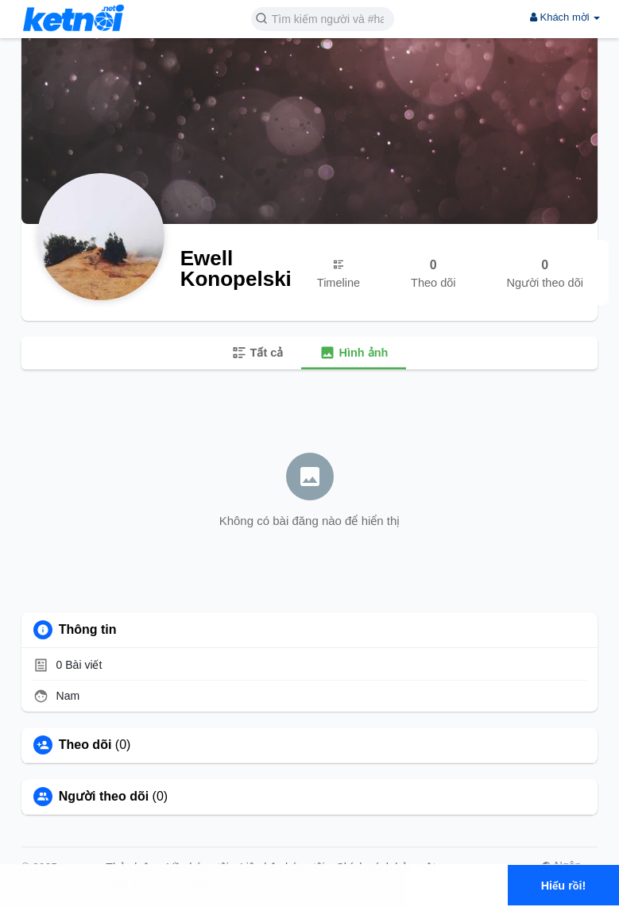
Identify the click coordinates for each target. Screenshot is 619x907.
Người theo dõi (104, 796)
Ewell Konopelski (236, 268)
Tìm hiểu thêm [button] (165, 894)
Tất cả (257, 353)
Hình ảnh (353, 353)
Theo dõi (85, 745)
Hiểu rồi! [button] (563, 885)
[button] (323, 18)
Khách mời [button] (565, 17)
